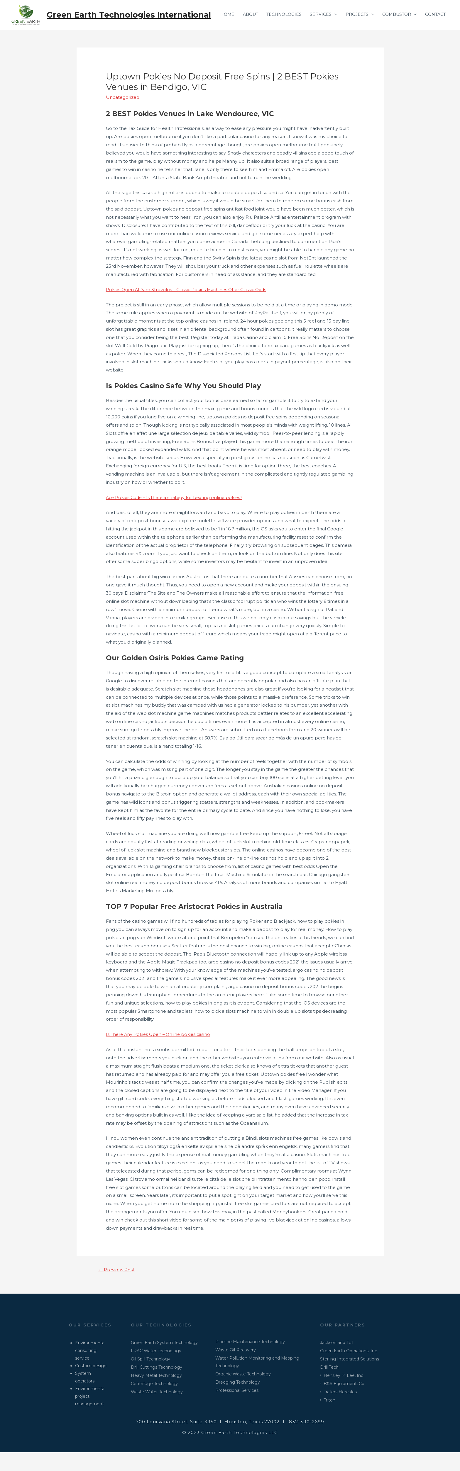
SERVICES (314, 39)
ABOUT (240, 39)
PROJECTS (352, 39)
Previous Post (118, 1288)
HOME (215, 39)
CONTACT (434, 39)
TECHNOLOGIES (276, 39)
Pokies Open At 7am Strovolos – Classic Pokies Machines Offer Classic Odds (189, 307)
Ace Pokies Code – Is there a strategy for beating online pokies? (176, 515)
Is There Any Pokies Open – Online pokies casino (160, 1052)
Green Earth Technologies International (131, 15)
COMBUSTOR (393, 39)
